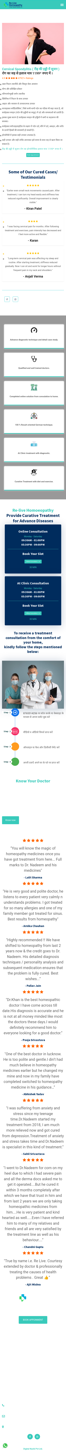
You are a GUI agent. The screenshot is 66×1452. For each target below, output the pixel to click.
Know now (10, 820)
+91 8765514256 (14, 1406)
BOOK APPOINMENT (33, 1320)
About (6, 1350)
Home (6, 1333)
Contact (7, 1366)
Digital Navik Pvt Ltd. (33, 1449)
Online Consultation (33, 561)
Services (7, 1355)
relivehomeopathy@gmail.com (21, 1416)
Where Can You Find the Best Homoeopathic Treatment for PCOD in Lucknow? (33, 1390)
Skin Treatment (10, 1339)
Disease (7, 1360)
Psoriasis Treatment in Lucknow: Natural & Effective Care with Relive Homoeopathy (31, 1379)
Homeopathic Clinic (13, 1344)
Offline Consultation (33, 613)
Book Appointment (33, 155)
